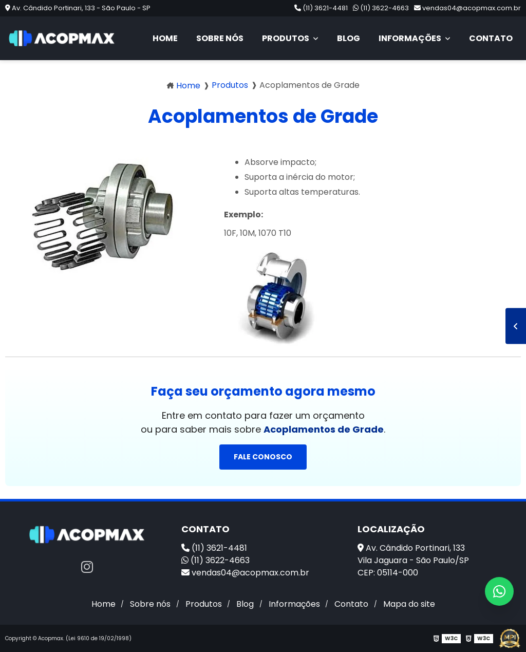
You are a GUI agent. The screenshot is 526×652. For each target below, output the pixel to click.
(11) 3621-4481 (321, 8)
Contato (491, 38)
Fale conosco (263, 457)
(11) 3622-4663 (381, 8)
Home (165, 38)
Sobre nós (219, 38)
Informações (411, 38)
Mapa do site (409, 604)
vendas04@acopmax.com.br (467, 8)
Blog (348, 38)
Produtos (286, 38)
